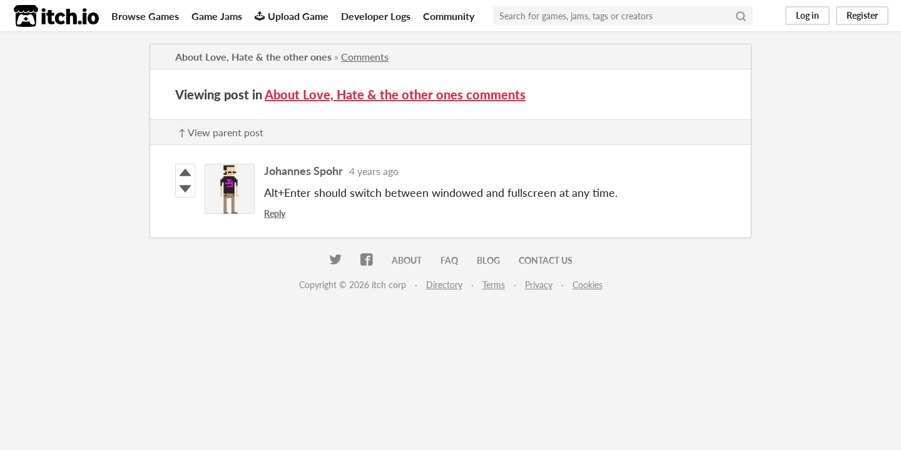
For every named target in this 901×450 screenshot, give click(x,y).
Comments (365, 56)
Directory (444, 284)
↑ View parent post (220, 132)
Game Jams (216, 16)
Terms (493, 284)
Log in (807, 15)
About (407, 260)
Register (862, 15)
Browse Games (145, 16)
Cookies (588, 284)
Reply (274, 213)
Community (448, 16)
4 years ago (374, 171)
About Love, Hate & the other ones (253, 56)
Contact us (546, 260)
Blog (488, 260)
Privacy (538, 284)
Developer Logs (375, 16)
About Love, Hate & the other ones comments (395, 94)
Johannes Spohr (303, 171)
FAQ (449, 260)
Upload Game (291, 16)
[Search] (741, 15)
